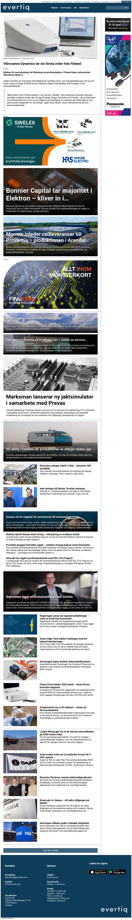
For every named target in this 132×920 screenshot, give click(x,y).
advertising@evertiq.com (16, 877)
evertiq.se (126, 2)
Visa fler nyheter (50, 850)
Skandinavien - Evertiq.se (58, 898)
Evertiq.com (52, 877)
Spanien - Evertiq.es (56, 893)
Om (75, 8)
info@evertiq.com (13, 884)
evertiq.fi (87, 2)
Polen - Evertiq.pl (54, 896)
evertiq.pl (116, 2)
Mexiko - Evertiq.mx (56, 884)
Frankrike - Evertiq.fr (56, 901)
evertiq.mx (106, 2)
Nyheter (54, 8)
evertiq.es (77, 2)
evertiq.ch (45, 2)
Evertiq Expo (66, 8)
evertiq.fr (96, 2)
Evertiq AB (16, 7)
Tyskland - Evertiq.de (56, 891)
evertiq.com (57, 2)
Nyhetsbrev (84, 8)
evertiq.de (67, 2)
